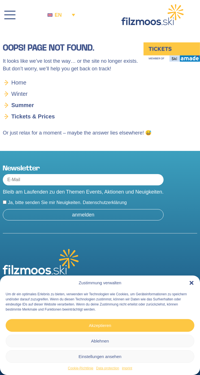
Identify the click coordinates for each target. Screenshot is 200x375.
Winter (19, 94)
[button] (191, 283)
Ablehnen (100, 341)
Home (18, 82)
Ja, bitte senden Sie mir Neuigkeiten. (67, 202)
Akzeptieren (100, 325)
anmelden (83, 215)
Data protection (107, 368)
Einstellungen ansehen (100, 356)
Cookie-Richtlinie (80, 368)
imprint (127, 368)
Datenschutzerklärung (105, 202)
